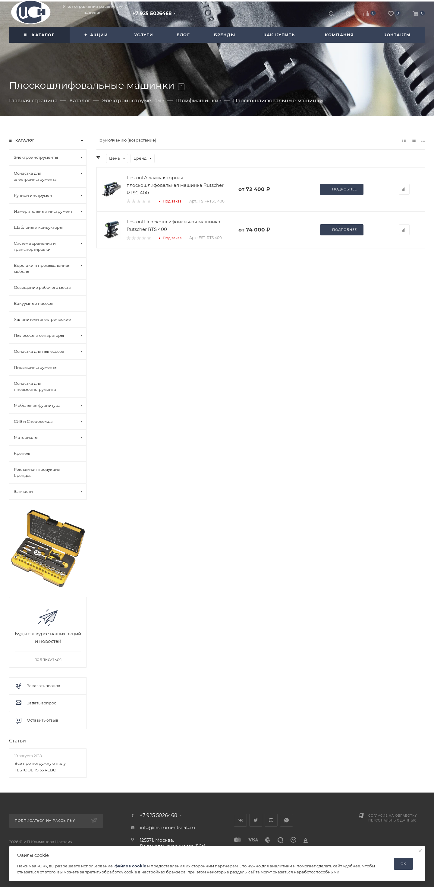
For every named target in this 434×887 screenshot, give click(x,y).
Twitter (255, 820)
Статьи (17, 741)
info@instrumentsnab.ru (167, 827)
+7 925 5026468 (152, 13)
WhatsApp (286, 820)
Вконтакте (240, 820)
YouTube (271, 820)
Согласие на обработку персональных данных (392, 818)
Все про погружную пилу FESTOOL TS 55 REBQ (40, 766)
